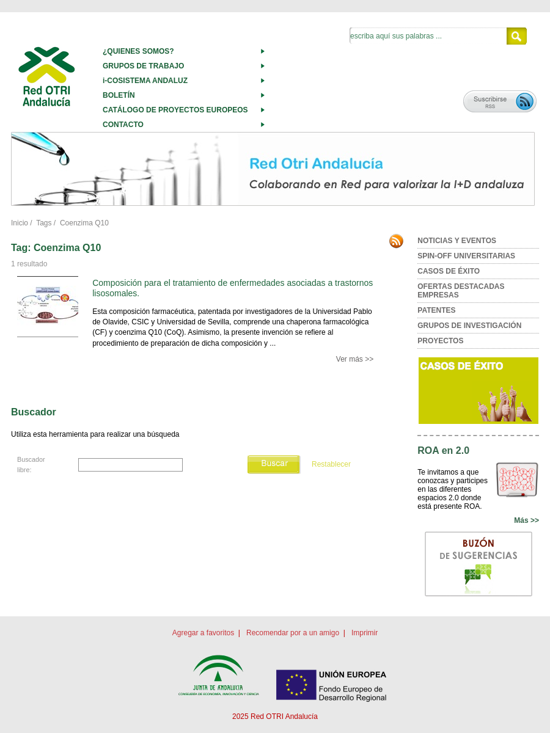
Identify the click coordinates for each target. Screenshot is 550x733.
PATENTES (436, 310)
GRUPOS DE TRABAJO (143, 66)
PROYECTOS (440, 341)
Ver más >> (354, 359)
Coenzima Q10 (84, 223)
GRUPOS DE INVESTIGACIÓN (469, 325)
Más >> (526, 520)
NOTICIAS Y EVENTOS (456, 240)
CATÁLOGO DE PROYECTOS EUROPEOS (175, 110)
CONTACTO (123, 124)
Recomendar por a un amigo (292, 633)
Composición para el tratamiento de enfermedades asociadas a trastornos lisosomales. (232, 288)
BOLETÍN (119, 95)
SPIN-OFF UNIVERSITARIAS (466, 256)
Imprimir (364, 633)
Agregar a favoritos (203, 633)
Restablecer (331, 464)
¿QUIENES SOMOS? (138, 51)
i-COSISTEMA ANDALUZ (145, 80)
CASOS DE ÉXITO (448, 271)
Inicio (19, 223)
